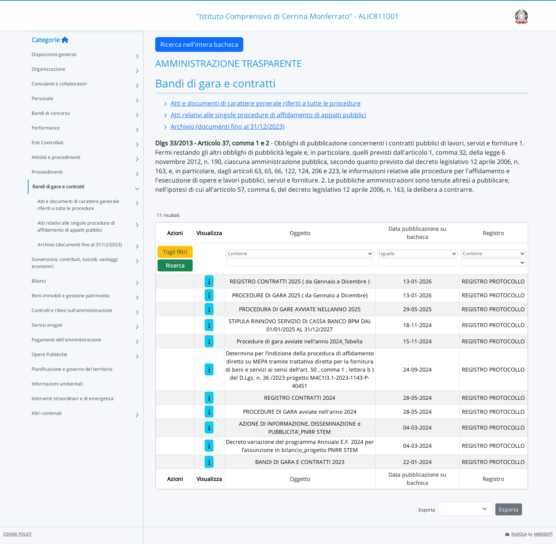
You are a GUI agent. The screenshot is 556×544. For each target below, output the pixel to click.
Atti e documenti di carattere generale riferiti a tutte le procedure (78, 219)
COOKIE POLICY (17, 534)
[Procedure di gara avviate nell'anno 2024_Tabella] (209, 341)
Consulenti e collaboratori (59, 98)
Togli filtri (175, 252)
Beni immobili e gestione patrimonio (70, 310)
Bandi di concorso (51, 127)
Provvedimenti (47, 186)
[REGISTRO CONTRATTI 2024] (209, 398)
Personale (42, 113)
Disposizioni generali (54, 69)
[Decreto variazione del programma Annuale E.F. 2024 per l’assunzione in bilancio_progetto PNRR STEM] (209, 446)
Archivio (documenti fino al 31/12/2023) (79, 259)
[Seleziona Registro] (493, 262)
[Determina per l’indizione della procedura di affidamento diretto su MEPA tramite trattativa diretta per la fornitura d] (209, 369)
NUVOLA (516, 534)
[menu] (465, 509)
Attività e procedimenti (56, 172)
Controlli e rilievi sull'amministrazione (72, 325)
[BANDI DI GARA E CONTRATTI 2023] (209, 462)
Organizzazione (48, 83)
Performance (46, 142)
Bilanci (39, 295)
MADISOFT (543, 534)
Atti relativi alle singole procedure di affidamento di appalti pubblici (76, 241)
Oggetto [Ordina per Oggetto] (300, 233)
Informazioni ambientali (57, 398)
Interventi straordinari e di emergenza (73, 413)
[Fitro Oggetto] (299, 262)
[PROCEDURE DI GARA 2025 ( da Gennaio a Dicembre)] (209, 295)
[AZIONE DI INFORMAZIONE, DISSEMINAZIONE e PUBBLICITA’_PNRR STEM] (209, 427)
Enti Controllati (47, 157)
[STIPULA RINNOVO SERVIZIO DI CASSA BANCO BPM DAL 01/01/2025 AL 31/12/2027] (209, 325)
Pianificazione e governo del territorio (72, 383)
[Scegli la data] (417, 262)
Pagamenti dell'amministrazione (66, 354)
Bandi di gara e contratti (58, 201)
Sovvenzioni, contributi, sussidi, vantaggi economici (75, 277)
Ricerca (175, 265)
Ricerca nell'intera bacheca (199, 44)
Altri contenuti (47, 428)
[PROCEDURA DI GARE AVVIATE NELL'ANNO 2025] (209, 309)
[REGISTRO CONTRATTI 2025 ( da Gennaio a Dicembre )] (209, 281)
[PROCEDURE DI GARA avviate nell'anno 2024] (209, 412)
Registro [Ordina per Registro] (493, 233)
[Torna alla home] (64, 54)
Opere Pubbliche (49, 369)
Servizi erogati (47, 339)
